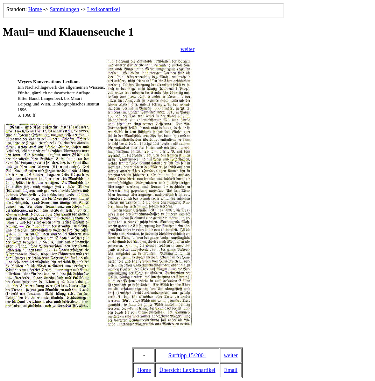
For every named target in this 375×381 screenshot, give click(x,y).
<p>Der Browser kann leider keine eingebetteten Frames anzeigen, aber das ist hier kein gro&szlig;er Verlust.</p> (143, 10)
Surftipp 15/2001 (187, 355)
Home (144, 370)
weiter (187, 49)
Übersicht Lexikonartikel (187, 370)
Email (231, 370)
